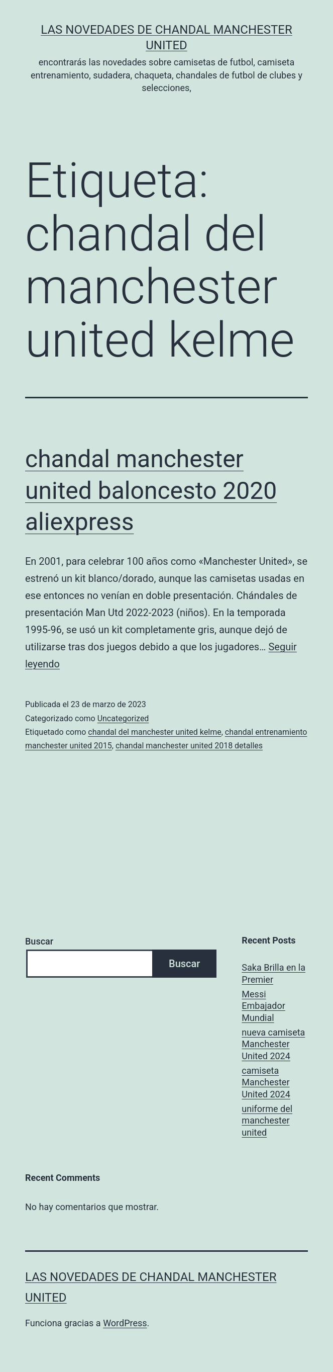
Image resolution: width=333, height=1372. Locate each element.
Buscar (39, 941)
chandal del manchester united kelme (154, 732)
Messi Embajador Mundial (263, 1006)
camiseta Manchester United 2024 (266, 1082)
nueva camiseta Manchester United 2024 (273, 1044)
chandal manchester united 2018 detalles (189, 745)
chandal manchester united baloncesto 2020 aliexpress (151, 490)
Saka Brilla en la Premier (273, 973)
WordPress (125, 1323)
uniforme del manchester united (267, 1120)
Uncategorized (123, 718)
